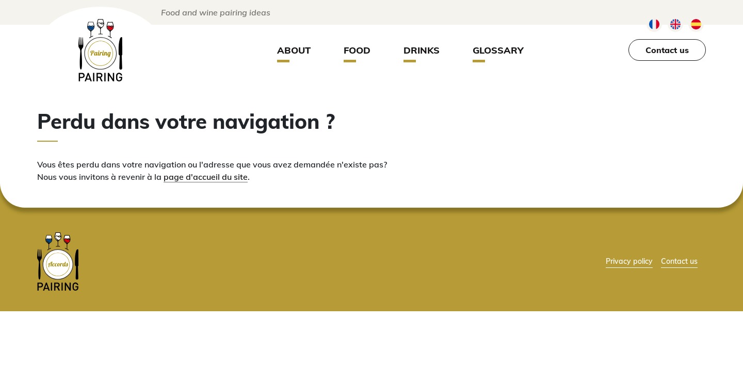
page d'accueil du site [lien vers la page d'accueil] (206, 177)
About (294, 50)
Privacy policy (629, 261)
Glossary (498, 50)
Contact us (667, 50)
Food (357, 50)
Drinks (421, 50)
